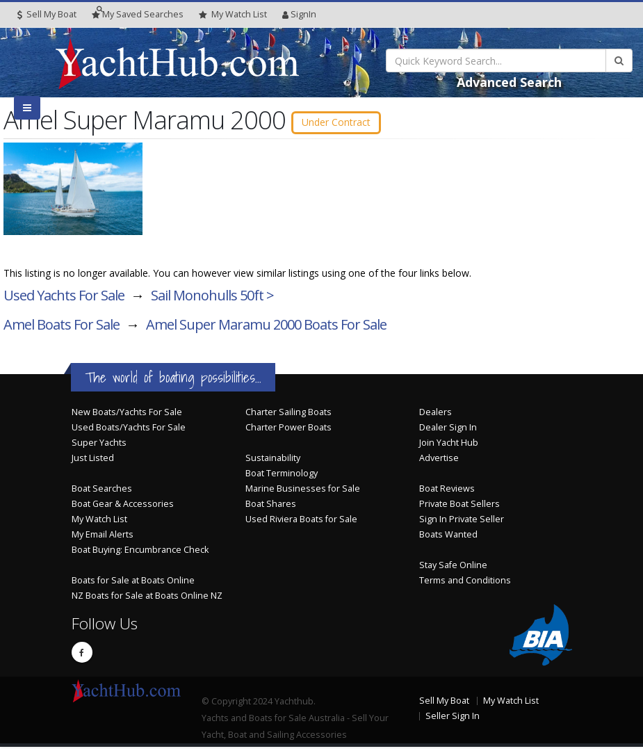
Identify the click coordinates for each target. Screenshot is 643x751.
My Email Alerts (102, 538)
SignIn (299, 14)
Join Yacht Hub (448, 447)
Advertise (439, 462)
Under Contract (351, 122)
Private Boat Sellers (459, 508)
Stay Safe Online (453, 569)
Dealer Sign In (448, 431)
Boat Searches (102, 493)
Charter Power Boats (288, 431)
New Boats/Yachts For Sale (127, 416)
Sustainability (272, 462)
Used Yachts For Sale (63, 299)
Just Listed (93, 462)
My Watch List (99, 523)
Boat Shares (270, 508)
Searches (138, 14)
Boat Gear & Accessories (123, 508)
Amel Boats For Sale (61, 328)
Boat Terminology (281, 477)
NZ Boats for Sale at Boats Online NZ (147, 600)
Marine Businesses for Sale (302, 493)
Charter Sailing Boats (288, 416)
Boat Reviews (447, 493)
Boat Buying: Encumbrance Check (140, 554)
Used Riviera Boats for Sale (301, 523)
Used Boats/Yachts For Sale (129, 431)
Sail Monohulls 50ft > (212, 299)
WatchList (233, 14)
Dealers (435, 416)
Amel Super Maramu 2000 (266, 328)
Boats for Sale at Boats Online (133, 584)
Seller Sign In (452, 720)
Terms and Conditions (465, 584)
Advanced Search (509, 82)
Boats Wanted (448, 538)
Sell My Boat (46, 14)
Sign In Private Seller (461, 523)
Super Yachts (99, 447)
